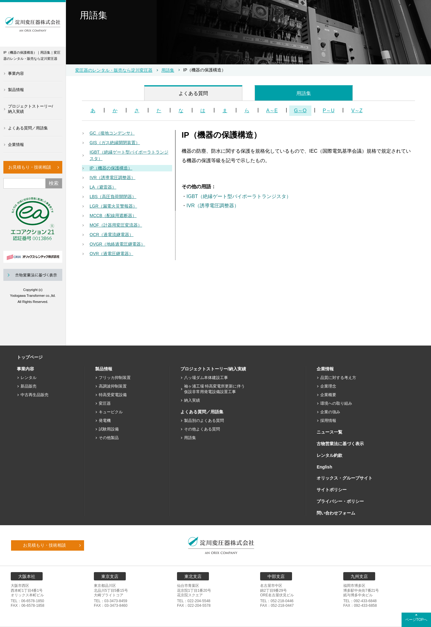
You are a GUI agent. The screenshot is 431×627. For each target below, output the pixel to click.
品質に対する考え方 (338, 377)
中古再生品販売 (34, 394)
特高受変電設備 (113, 394)
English (324, 467)
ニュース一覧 (329, 432)
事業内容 (16, 73)
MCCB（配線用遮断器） (113, 215)
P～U (328, 110)
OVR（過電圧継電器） (111, 253)
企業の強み (330, 412)
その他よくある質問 (202, 429)
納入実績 (192, 400)
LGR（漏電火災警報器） (113, 206)
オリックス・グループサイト (344, 478)
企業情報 (16, 144)
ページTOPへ (416, 619)
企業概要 (328, 394)
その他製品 (109, 437)
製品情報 (16, 89)
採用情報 (328, 420)
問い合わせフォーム (336, 512)
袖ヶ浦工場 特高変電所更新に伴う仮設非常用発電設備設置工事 (214, 389)
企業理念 (328, 386)
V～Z (356, 110)
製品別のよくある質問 (204, 420)
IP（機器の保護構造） (111, 168)
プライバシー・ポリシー (340, 501)
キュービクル (111, 412)
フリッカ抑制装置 (115, 377)
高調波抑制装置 (113, 386)
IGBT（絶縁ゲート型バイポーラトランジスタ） (129, 155)
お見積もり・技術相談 (29, 167)
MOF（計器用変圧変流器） (116, 225)
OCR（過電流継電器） (111, 234)
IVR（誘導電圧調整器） (112, 177)
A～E (272, 110)
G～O (300, 110)
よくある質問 (193, 93)
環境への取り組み (336, 403)
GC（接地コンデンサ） (112, 133)
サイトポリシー (332, 489)
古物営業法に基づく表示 (340, 443)
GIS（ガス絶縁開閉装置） (115, 142)
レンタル (29, 377)
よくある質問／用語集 (28, 128)
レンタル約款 (329, 455)
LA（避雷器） (103, 187)
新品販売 (29, 386)
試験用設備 (109, 429)
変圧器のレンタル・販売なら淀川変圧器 (113, 70)
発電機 (105, 420)
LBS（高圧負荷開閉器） (113, 196)
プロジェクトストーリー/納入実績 (30, 109)
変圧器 (105, 403)
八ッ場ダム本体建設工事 (206, 377)
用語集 (167, 70)
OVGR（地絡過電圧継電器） (117, 244)
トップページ (30, 357)
